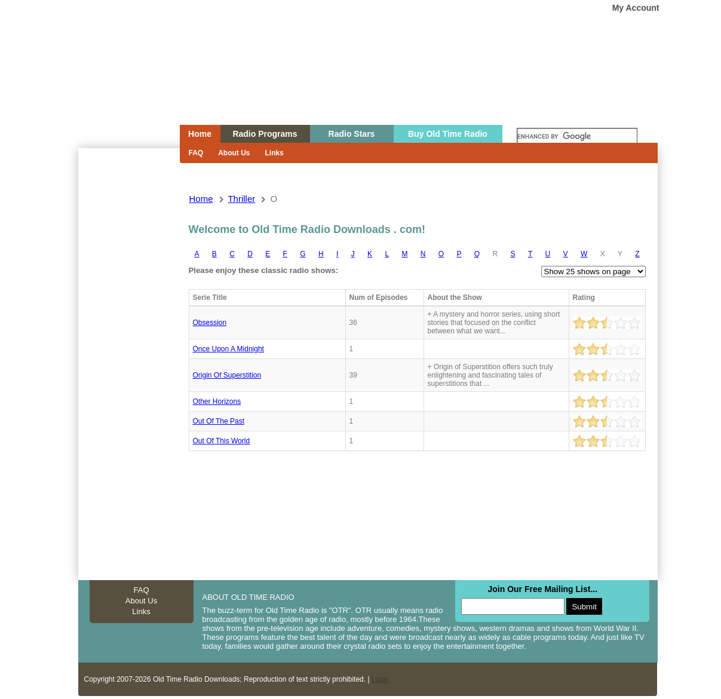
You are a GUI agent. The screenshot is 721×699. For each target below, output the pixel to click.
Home (120, 85)
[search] (577, 137)
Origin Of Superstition (227, 375)
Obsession (210, 322)
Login (380, 679)
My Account (635, 8)
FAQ (196, 153)
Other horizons (217, 401)
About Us (234, 153)
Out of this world (221, 441)
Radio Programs (264, 134)
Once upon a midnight (228, 349)
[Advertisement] (128, 363)
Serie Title (210, 297)
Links (274, 153)
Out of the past (218, 421)
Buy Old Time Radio (447, 134)
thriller (241, 199)
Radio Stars (352, 134)
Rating (584, 297)
